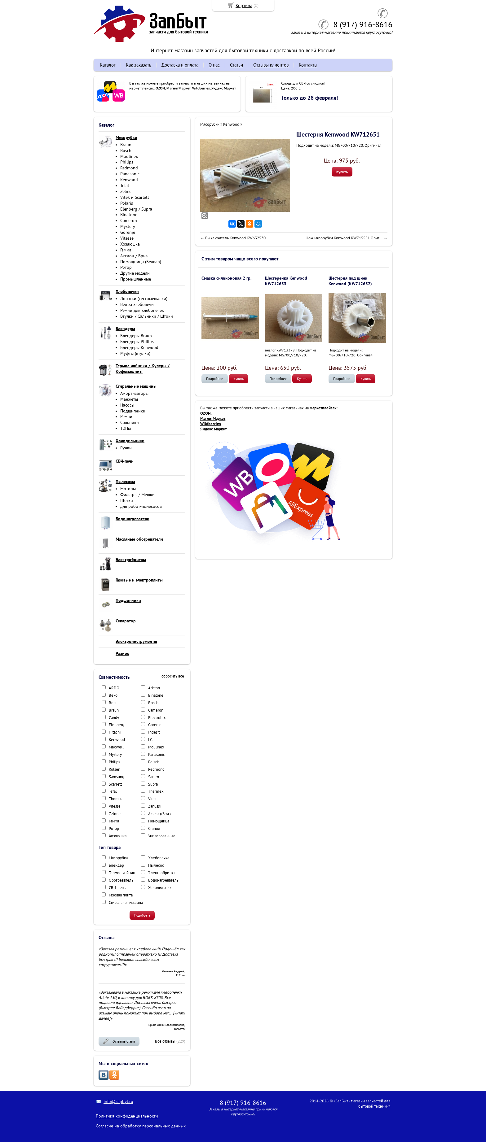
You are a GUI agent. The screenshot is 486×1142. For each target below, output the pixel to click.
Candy (114, 717)
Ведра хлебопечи (137, 304)
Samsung (116, 776)
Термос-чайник (122, 872)
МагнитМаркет (178, 88)
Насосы (127, 405)
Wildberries (201, 88)
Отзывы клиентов (271, 65)
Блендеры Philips (137, 341)
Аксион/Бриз (159, 813)
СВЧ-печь (117, 887)
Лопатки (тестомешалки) (143, 298)
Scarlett (115, 784)
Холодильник (159, 887)
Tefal (124, 185)
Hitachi (115, 732)
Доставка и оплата (179, 65)
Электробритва (161, 872)
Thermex (156, 791)
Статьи (236, 65)
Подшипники (132, 411)
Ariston (154, 688)
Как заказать (138, 65)
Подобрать (142, 915)
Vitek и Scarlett (134, 197)
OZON (160, 88)
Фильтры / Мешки (137, 494)
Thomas (115, 798)
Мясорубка (118, 858)
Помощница (158, 821)
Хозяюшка (130, 244)
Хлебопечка (158, 858)
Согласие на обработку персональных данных (141, 1126)
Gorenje (127, 232)
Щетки (126, 500)
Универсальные (161, 836)
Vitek (152, 798)
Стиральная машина (126, 902)
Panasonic (129, 174)
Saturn (153, 776)
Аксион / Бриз (134, 256)
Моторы (128, 488)
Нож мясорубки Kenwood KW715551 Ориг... (344, 238)
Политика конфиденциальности (127, 1116)
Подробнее (214, 379)
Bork (113, 702)
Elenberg (116, 724)
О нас (214, 65)
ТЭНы (125, 428)
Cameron (128, 220)
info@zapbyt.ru (118, 1101)
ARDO (114, 688)
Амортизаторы (134, 393)
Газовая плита (121, 895)
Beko (113, 695)
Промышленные (135, 279)
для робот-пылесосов (141, 506)
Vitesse (127, 238)
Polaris (126, 203)
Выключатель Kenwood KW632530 (235, 238)
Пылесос (156, 865)
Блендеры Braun (136, 335)
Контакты (308, 65)
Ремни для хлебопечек (142, 310)
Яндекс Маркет (223, 88)
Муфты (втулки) (135, 353)
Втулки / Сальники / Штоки (146, 316)
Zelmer (126, 191)
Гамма (125, 250)
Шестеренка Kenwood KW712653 (286, 280)
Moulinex (129, 156)
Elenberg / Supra (136, 209)
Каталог (108, 65)
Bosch (125, 150)
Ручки (126, 448)
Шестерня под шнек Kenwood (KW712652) (350, 280)
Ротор (126, 267)
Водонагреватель (163, 880)
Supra (153, 784)
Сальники (129, 422)
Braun (125, 144)
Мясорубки (209, 124)
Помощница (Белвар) (140, 261)
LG (150, 739)
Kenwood (129, 179)
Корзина (244, 5)
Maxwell (116, 747)
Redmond (129, 168)
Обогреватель (121, 880)
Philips (126, 162)
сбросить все (172, 676)
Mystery (127, 226)
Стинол (154, 828)
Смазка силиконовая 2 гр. (226, 278)
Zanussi (154, 806)
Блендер (116, 865)
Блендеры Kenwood (139, 347)
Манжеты (129, 399)
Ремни (126, 416)
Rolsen (114, 769)
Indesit (154, 732)
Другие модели (135, 273)
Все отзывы (165, 1041)
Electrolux (157, 717)
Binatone (128, 214)
